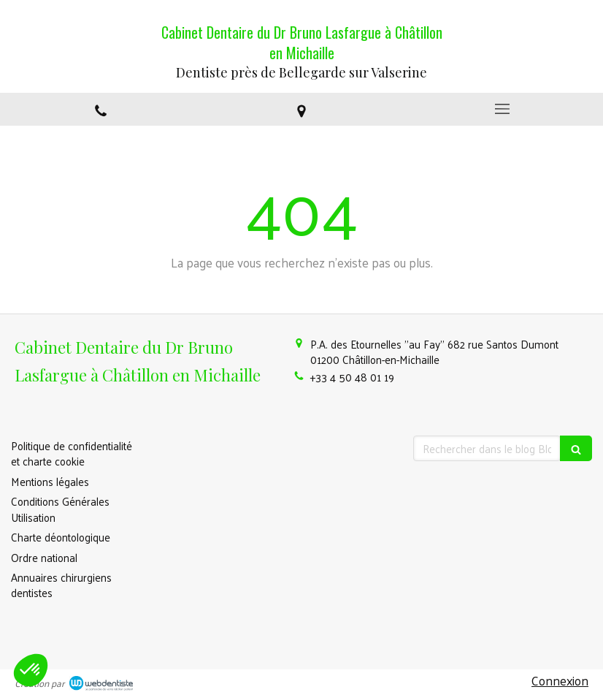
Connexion (559, 680)
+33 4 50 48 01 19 (352, 377)
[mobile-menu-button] (502, 109)
